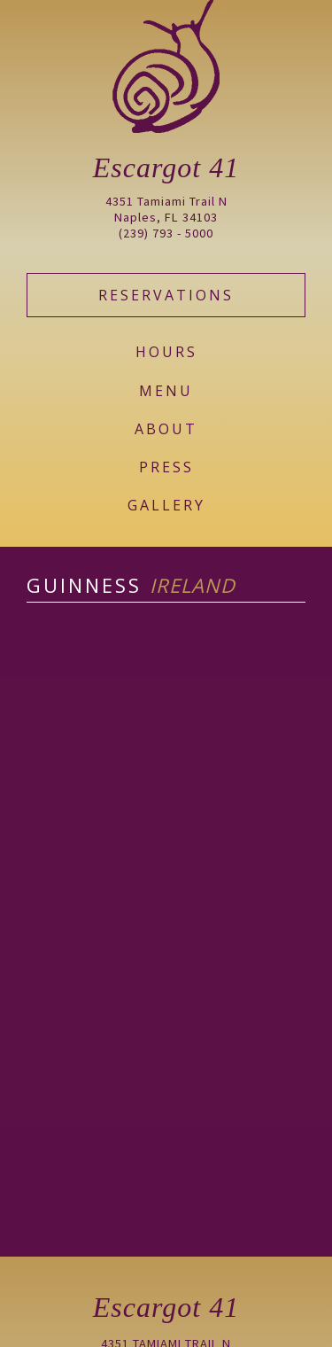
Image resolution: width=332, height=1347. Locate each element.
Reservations (166, 295)
